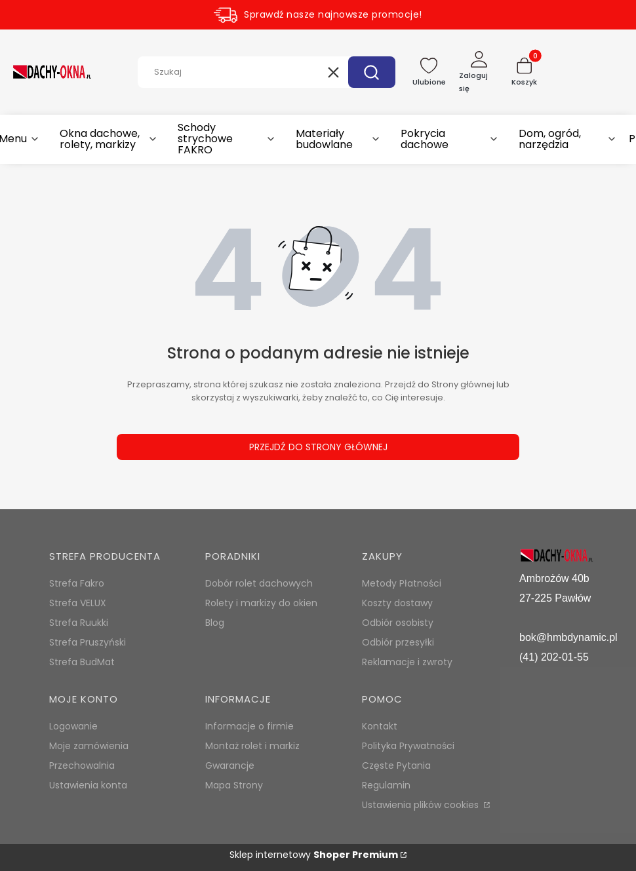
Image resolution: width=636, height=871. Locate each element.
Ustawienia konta (88, 785)
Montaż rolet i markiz (252, 745)
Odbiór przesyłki (398, 642)
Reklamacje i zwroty (407, 661)
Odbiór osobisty (397, 622)
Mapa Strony (234, 785)
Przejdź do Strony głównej (318, 447)
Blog (214, 622)
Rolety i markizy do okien (261, 603)
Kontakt (379, 726)
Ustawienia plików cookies (421, 804)
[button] (371, 72)
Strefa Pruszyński (87, 642)
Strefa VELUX (77, 603)
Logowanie (73, 726)
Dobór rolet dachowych (259, 583)
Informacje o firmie (249, 726)
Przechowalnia (82, 765)
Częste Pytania (396, 765)
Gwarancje (229, 765)
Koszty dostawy (397, 603)
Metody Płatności (401, 583)
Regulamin (386, 785)
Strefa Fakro (76, 583)
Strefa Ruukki (78, 622)
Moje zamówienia (89, 745)
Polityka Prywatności (408, 745)
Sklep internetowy (313, 854)
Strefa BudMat (82, 661)
